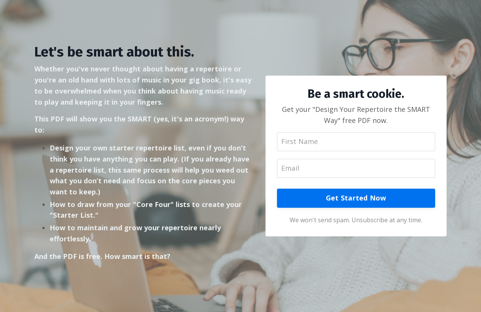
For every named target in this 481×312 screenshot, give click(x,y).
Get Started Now (356, 197)
